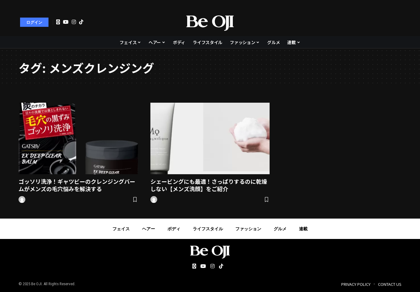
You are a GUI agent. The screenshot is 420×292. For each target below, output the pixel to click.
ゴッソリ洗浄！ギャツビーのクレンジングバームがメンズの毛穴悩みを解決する (77, 184)
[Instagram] (74, 21)
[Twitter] (58, 22)
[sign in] (34, 22)
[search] (394, 22)
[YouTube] (65, 21)
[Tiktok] (81, 21)
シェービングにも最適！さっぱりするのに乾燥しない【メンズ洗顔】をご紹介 (208, 184)
